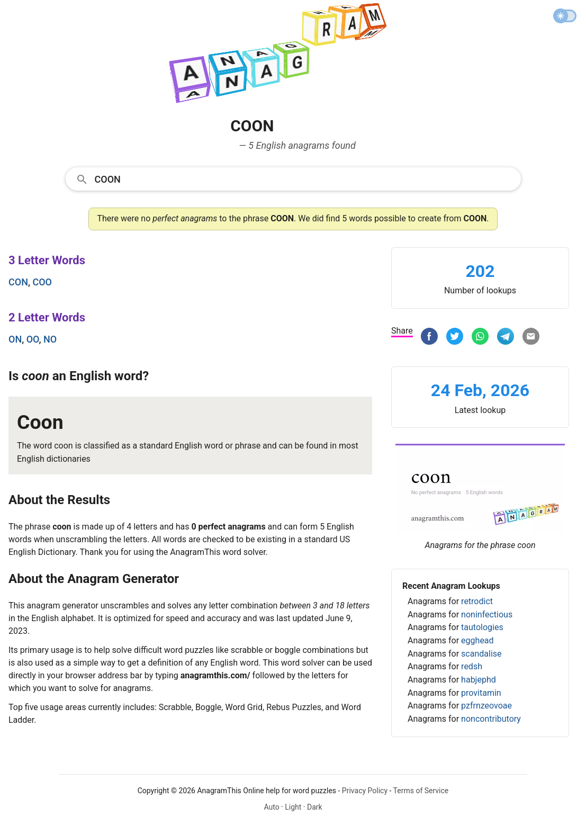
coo (42, 282)
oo (32, 339)
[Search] (304, 178)
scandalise (481, 654)
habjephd (478, 680)
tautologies (482, 627)
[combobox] (293, 178)
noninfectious (486, 614)
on (15, 339)
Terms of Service (421, 790)
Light (293, 807)
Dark (314, 807)
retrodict (477, 601)
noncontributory (491, 719)
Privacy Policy (364, 790)
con (18, 282)
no (50, 339)
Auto (271, 807)
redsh (471, 666)
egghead (477, 640)
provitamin (481, 693)
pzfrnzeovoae (486, 706)
